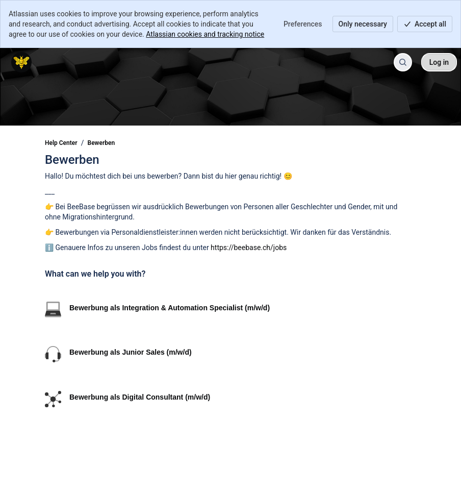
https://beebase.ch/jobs (249, 247)
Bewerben (101, 142)
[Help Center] (21, 62)
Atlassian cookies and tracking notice (205, 34)
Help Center (61, 142)
